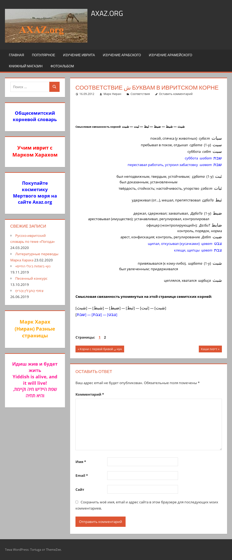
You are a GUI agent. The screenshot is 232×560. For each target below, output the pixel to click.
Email (81, 475)
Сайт (79, 489)
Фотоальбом (62, 66)
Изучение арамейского (170, 55)
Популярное (43, 55)
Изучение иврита (79, 55)
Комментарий (89, 394)
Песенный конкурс (31, 278)
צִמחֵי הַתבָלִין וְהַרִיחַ (29, 290)
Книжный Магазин (25, 66)
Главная (16, 55)
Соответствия (140, 94)
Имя (80, 461)
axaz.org (107, 13)
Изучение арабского (122, 55)
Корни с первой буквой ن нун (101, 349)
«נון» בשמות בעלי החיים (33, 266)
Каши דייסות (209, 349)
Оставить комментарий (176, 94)
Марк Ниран (112, 94)
